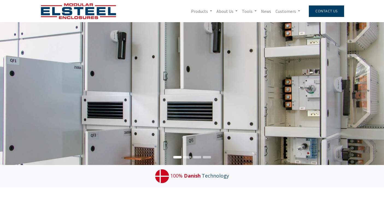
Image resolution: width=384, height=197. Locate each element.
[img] (368, 93)
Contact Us (326, 11)
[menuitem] (265, 11)
